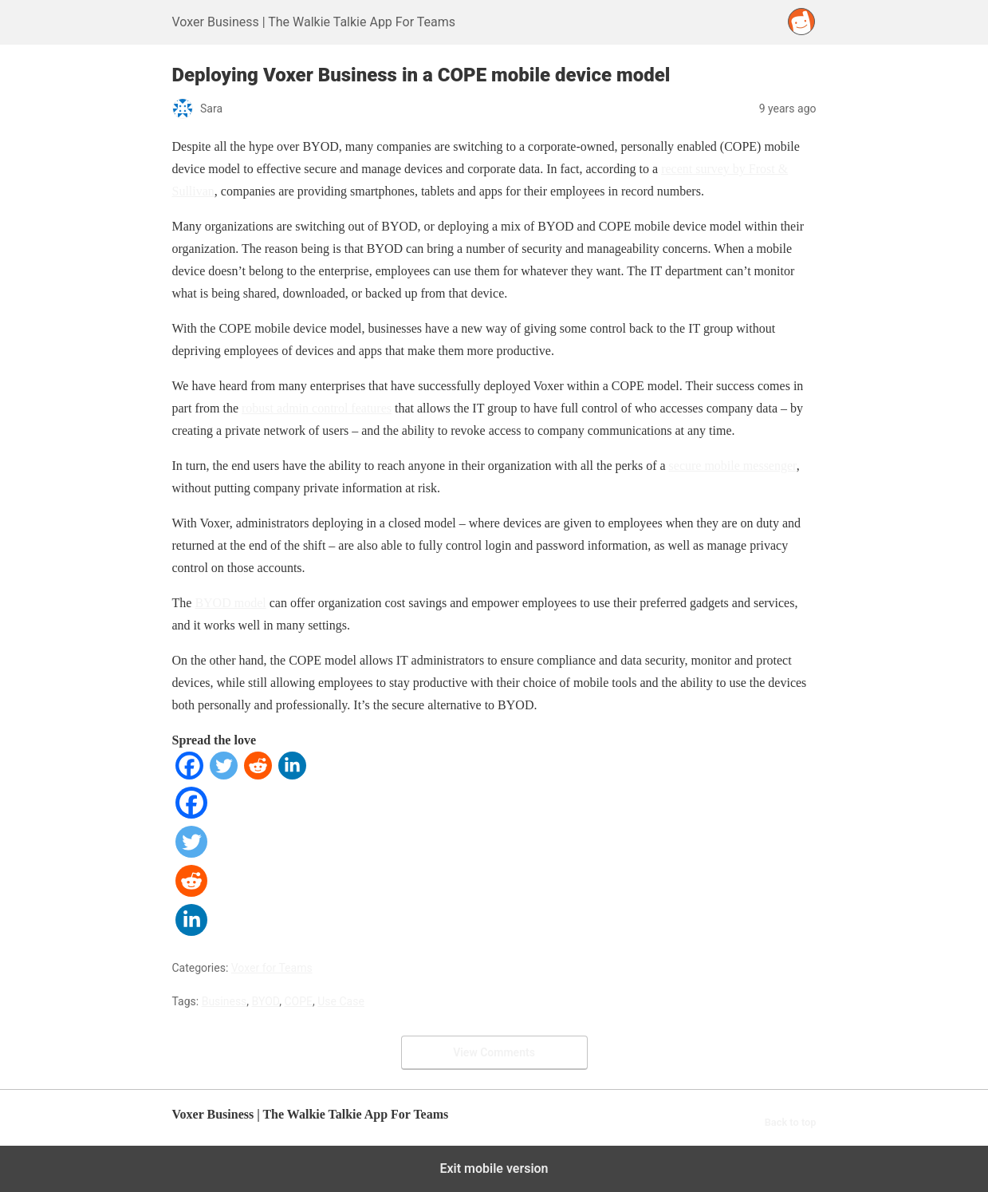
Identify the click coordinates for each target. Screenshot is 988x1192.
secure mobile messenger (733, 465)
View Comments (494, 1052)
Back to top (791, 1122)
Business (224, 1001)
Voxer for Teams (272, 967)
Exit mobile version (493, 1168)
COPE (299, 1001)
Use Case (340, 1001)
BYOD (266, 1001)
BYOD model (230, 603)
